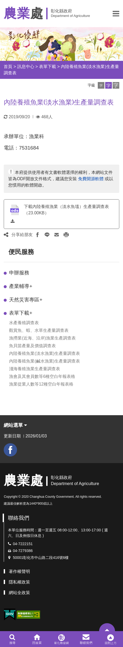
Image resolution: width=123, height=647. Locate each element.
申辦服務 (19, 272)
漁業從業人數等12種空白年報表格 (41, 384)
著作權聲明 (19, 571)
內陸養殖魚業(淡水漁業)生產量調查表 (44, 353)
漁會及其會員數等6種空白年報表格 (42, 376)
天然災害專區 (25, 299)
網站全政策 (19, 592)
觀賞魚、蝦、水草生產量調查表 (39, 330)
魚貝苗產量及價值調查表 (32, 345)
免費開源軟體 (91, 179)
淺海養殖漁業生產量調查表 (34, 369)
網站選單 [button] (15, 425)
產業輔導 (20, 286)
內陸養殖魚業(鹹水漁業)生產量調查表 (44, 361)
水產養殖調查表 (24, 322)
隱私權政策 (19, 582)
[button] (116, 13)
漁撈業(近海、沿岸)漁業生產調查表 (42, 338)
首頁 (8, 66)
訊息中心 (25, 66)
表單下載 (47, 66)
